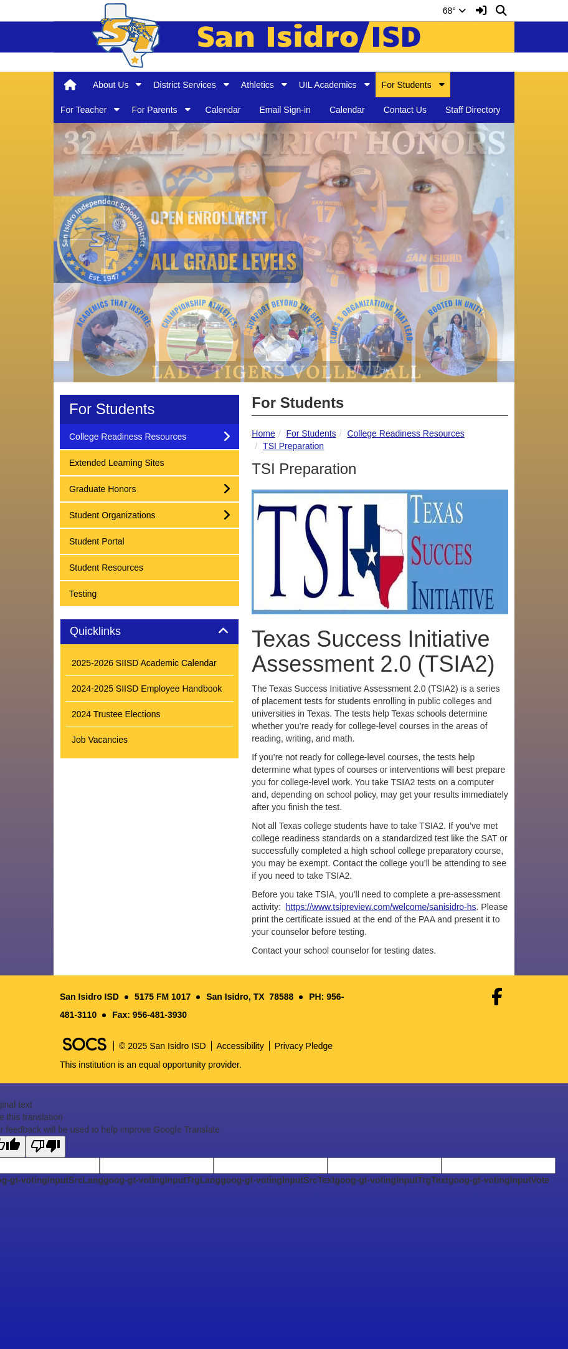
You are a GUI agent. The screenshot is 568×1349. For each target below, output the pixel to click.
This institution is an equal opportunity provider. (151, 1065)
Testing (85, 593)
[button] (138, 84)
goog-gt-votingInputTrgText (391, 1180)
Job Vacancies (100, 740)
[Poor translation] (45, 1147)
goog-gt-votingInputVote (498, 1180)
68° (454, 11)
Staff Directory (472, 110)
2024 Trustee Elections (116, 714)
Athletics (257, 85)
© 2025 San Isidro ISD (162, 1046)
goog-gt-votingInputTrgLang (161, 1180)
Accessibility (240, 1046)
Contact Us (405, 110)
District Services (184, 85)
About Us (111, 85)
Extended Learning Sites (116, 462)
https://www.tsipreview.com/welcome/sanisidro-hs (381, 907)
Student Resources (106, 567)
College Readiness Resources (405, 433)
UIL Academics (328, 85)
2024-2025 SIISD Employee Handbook (147, 689)
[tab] (149, 631)
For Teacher (83, 110)
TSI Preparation (293, 446)
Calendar (223, 110)
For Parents (154, 110)
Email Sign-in (284, 110)
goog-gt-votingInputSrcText (277, 1180)
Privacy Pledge (304, 1046)
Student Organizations (112, 514)
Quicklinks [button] (109, 631)
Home (263, 433)
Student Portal (97, 540)
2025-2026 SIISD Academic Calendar (144, 663)
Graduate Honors (102, 488)
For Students (407, 85)
